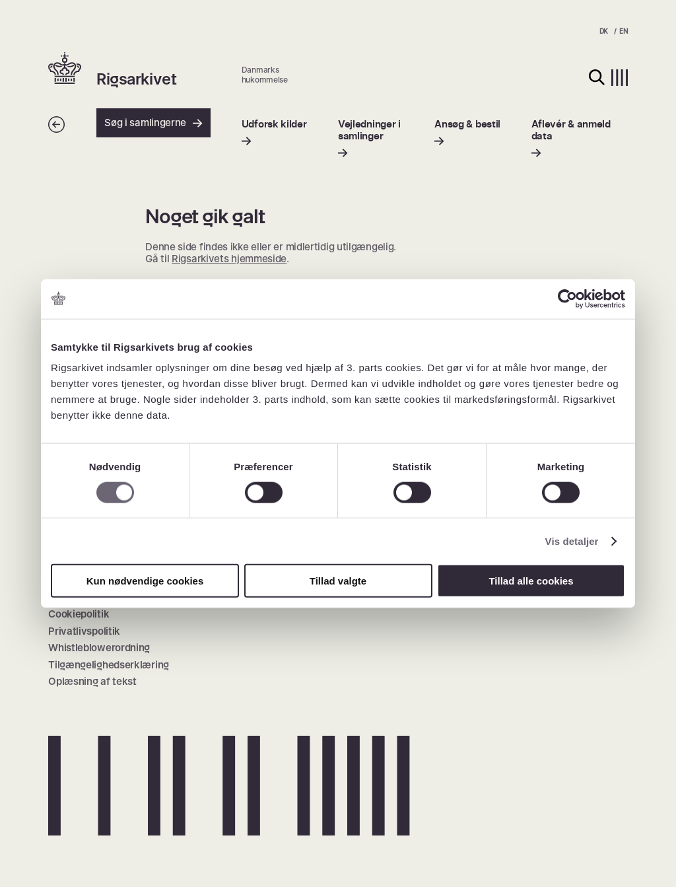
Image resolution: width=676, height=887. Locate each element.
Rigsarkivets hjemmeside (229, 258)
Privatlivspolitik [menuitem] (84, 631)
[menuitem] (274, 132)
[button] (72, 69)
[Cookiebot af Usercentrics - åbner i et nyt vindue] (567, 298)
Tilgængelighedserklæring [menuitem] (108, 664)
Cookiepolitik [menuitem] (78, 614)
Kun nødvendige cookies (145, 580)
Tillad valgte (338, 580)
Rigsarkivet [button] (136, 79)
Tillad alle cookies (531, 580)
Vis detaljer (572, 540)
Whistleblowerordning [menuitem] (99, 647)
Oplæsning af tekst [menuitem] (92, 681)
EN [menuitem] (623, 31)
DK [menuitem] (603, 31)
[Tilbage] (56, 129)
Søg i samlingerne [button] (153, 122)
